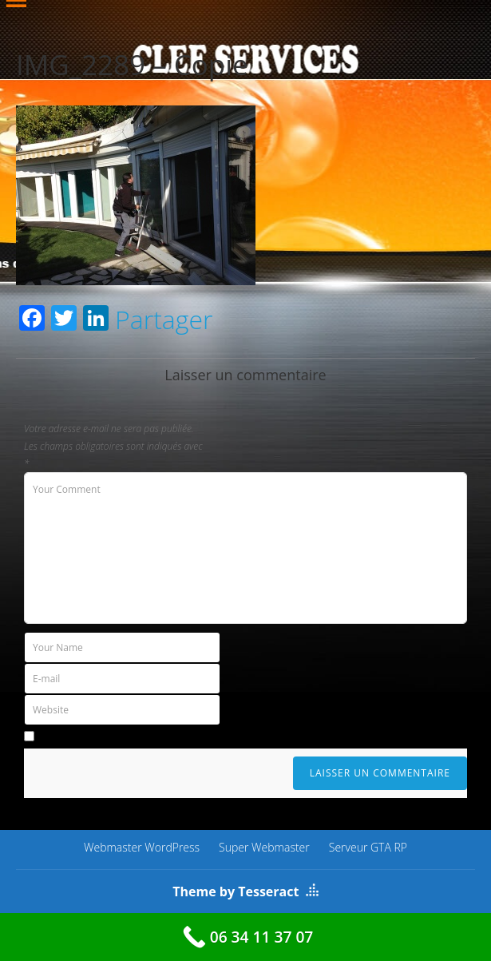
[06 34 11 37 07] (245, 937)
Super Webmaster (264, 847)
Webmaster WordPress (142, 847)
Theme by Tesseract (235, 891)
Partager (163, 319)
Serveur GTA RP (368, 847)
